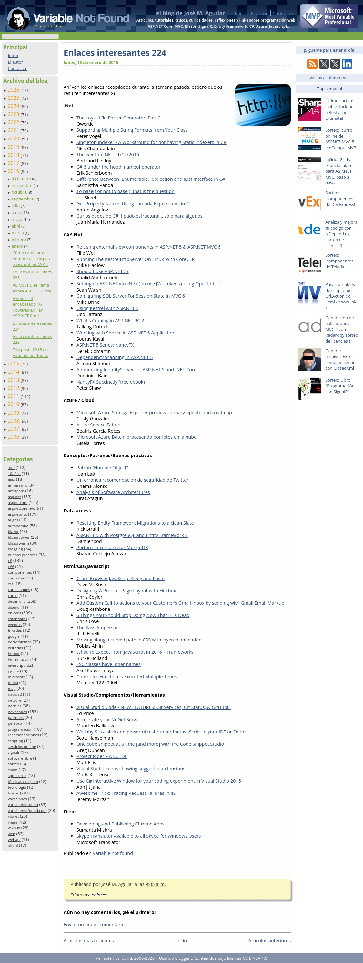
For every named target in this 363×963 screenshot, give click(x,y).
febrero (19, 239)
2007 (14, 428)
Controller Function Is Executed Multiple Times (126, 676)
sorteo (13, 764)
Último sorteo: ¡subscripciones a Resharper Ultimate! (340, 109)
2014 (14, 371)
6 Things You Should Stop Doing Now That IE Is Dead (132, 615)
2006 (14, 436)
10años (14, 473)
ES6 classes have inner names (108, 664)
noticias (14, 705)
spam (12, 769)
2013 (14, 380)
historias (15, 647)
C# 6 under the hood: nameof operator (118, 167)
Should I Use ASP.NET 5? (102, 271)
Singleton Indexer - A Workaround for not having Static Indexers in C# (151, 142)
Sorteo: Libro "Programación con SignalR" (339, 385)
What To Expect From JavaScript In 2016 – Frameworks (135, 652)
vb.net (13, 816)
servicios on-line (22, 746)
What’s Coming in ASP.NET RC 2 (110, 320)
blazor (13, 531)
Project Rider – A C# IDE (101, 756)
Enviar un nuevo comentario (94, 924)
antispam (16, 490)
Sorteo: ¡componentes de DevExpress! (340, 198)
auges (13, 519)
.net (11, 467)
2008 (14, 420)
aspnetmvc (17, 514)
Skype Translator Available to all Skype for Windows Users (138, 836)
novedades (17, 711)
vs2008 (14, 827)
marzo (18, 233)
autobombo (18, 525)
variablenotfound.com (27, 810)
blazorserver (19, 537)
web (11, 833)
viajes (12, 822)
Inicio (240, 13)
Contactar (283, 13)
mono (13, 682)
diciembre (22, 178)
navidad (15, 694)
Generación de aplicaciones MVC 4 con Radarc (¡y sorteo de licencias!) (341, 329)
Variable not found (113, 853)
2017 (14, 163)
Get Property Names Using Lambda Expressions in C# (134, 203)
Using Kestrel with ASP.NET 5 (107, 308)
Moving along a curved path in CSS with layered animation (139, 640)
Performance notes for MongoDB (112, 547)
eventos (15, 624)
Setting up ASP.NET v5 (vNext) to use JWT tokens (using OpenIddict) (148, 284)
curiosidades (19, 589)
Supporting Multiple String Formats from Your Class (131, 130)
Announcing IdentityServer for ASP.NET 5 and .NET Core (136, 369)
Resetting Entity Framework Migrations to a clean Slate (135, 523)
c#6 (11, 566)
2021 (14, 130)
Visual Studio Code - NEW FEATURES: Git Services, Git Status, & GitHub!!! (153, 707)
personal (15, 723)
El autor (259, 13)
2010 (14, 404)
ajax (11, 479)
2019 (14, 146)
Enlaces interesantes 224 (115, 52)
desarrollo (16, 601)
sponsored (17, 775)
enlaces (14, 612)
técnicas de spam (23, 781)
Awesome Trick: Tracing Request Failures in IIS (126, 793)
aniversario (17, 485)
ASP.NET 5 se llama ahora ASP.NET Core (32, 288)
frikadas (15, 630)
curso (12, 595)
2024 (14, 105)
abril (16, 226)
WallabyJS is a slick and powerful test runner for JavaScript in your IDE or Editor (161, 732)
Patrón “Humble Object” (102, 468)
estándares (17, 618)
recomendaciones (23, 734)
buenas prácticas (22, 554)
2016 (14, 171)
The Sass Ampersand (99, 627)
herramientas (19, 642)
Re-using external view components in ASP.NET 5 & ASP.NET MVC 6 (148, 247)
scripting (15, 740)
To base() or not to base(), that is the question (125, 191)
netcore (14, 700)
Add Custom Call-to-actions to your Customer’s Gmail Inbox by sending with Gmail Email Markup (180, 603)
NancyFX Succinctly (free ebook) (110, 382)
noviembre (23, 185)
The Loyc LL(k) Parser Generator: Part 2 (118, 118)
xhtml (13, 845)
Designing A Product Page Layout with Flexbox (126, 591)
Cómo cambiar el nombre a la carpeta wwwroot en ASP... (32, 258)
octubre (20, 192)
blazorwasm (18, 543)
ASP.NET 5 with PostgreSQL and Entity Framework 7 (132, 535)
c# (10, 560)
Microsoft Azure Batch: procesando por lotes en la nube (136, 437)
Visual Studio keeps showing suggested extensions (130, 768)
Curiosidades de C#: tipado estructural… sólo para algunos (139, 216)
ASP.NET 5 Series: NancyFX (105, 345)
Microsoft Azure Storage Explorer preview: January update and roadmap (154, 412)
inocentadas (18, 659)
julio (16, 206)
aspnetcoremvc (21, 508)
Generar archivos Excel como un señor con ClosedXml (340, 359)
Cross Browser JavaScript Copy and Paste (120, 578)
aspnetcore (17, 502)
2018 (14, 155)
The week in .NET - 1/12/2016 (107, 154)
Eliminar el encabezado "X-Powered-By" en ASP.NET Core (28, 307)
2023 (14, 114)
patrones (16, 717)
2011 (14, 396)
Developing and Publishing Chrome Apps (120, 824)
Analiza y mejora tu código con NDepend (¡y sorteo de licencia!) (341, 233)
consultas (16, 578)
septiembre (23, 199)
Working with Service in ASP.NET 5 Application (125, 333)
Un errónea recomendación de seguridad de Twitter (132, 480)
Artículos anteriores (269, 940)
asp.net (14, 496)
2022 (14, 122)
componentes (20, 572)
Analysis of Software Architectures (113, 492)
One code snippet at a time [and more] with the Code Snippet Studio (150, 744)
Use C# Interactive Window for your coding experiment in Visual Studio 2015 (158, 781)
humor (14, 653)
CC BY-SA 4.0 (255, 958)
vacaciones (17, 798)
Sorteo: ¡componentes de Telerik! (339, 261)
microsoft (16, 676)
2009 (14, 412)
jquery (13, 671)
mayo (17, 219)
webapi (14, 839)
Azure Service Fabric (98, 425)
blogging (15, 549)
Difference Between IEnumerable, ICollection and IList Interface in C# (150, 179)
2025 (14, 97)
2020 (14, 138)
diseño (13, 607)
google (13, 636)
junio (17, 212)
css (10, 583)
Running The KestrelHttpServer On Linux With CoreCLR (135, 259)
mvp (11, 688)
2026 (14, 89)
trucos (13, 793)
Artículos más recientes (89, 940)
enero (18, 246)
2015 (14, 363)
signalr (13, 752)
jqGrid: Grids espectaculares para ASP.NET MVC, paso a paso (339, 171)
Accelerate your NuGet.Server (108, 719)
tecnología (17, 787)
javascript (16, 665)
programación (20, 729)
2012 (14, 388)
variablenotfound (23, 804)
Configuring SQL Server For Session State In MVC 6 (130, 296)
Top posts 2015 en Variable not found (30, 352)
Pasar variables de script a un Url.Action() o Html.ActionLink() (341, 296)
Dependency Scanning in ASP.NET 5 (114, 357)
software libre (20, 758)
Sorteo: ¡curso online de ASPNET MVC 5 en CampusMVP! (341, 138)
